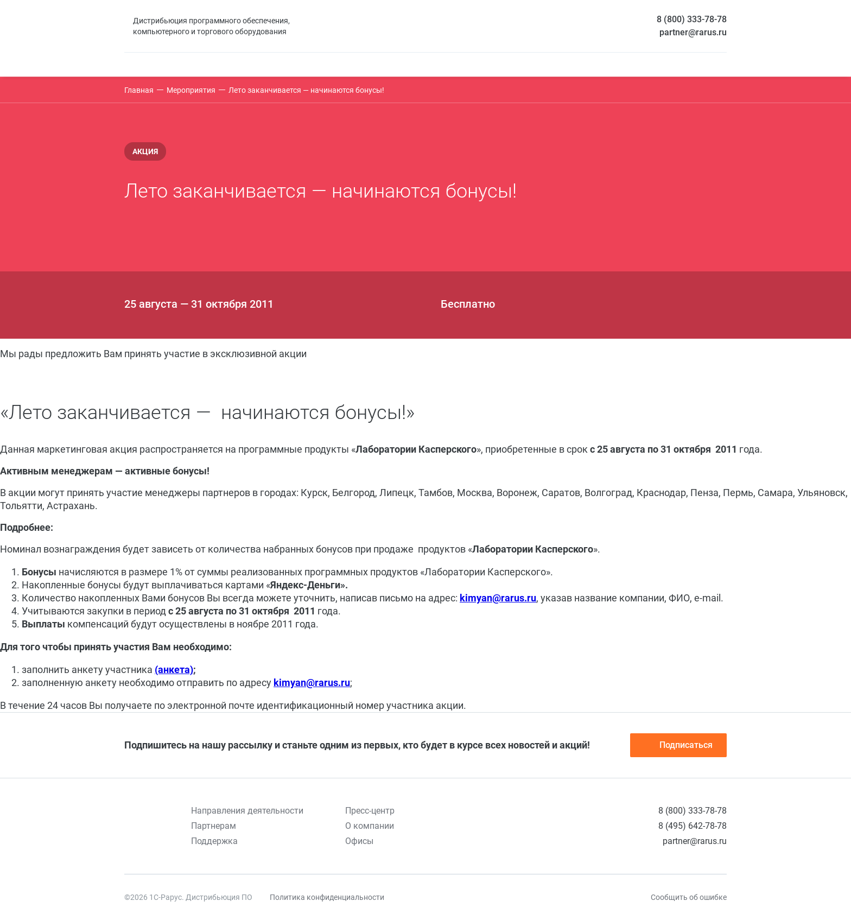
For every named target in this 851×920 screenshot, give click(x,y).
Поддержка (214, 841)
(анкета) (174, 669)
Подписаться (678, 745)
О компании (369, 826)
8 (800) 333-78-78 (692, 19)
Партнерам (213, 826)
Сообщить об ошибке (689, 897)
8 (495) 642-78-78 (692, 826)
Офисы (359, 841)
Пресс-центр (370, 810)
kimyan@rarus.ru (498, 598)
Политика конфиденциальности (327, 897)
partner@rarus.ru (693, 32)
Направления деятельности (247, 810)
